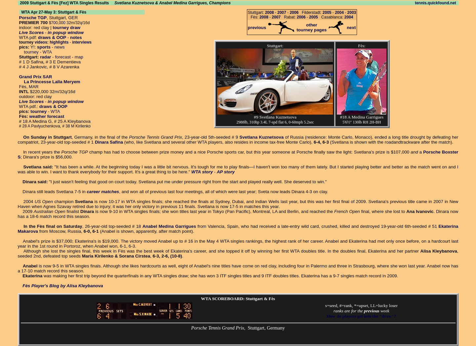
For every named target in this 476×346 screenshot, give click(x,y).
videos (41, 42)
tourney (31, 52)
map (79, 56)
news (60, 47)
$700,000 (57, 22)
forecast (62, 56)
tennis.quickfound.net (435, 3)
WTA (47, 52)
